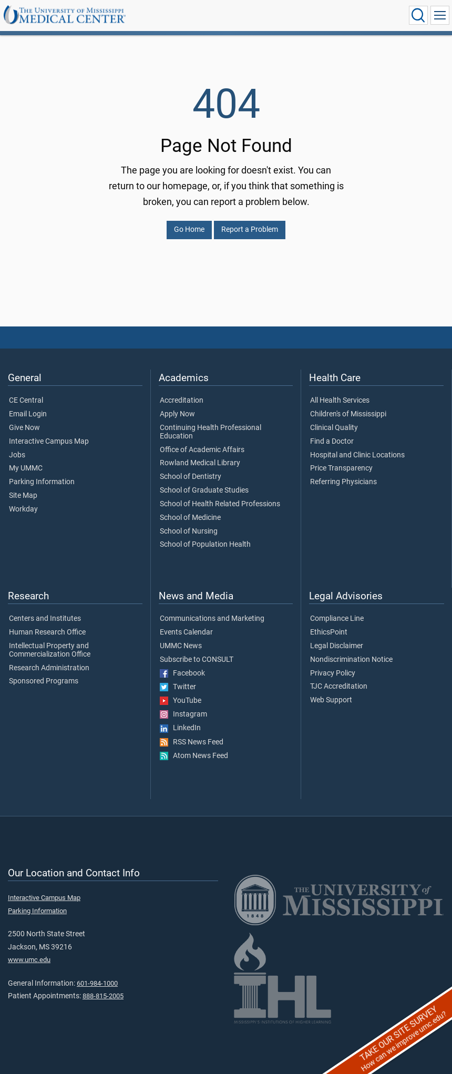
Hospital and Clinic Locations (357, 455)
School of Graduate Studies (204, 490)
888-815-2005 (103, 996)
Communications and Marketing (212, 619)
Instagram (183, 714)
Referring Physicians (343, 482)
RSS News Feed (191, 742)
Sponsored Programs (43, 681)
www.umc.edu (29, 960)
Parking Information (42, 482)
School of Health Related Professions (220, 504)
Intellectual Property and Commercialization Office (49, 650)
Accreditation (181, 400)
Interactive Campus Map (49, 441)
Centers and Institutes (45, 619)
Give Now (24, 428)
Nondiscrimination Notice (351, 660)
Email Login (28, 414)
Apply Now (177, 414)
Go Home (189, 229)
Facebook (182, 673)
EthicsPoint (328, 632)
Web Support (331, 700)
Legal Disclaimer (336, 646)
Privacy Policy (332, 673)
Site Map (23, 496)
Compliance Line (337, 619)
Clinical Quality (334, 428)
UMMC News (181, 646)
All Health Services (339, 400)
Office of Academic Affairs (202, 450)
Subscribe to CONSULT (196, 660)
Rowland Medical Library (200, 463)
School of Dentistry (190, 477)
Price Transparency (341, 468)
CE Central (26, 400)
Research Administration (49, 668)
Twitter (178, 687)
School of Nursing (189, 531)
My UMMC (26, 468)
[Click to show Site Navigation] (439, 15)
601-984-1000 (97, 983)
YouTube (180, 701)
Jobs (17, 455)
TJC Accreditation (338, 686)
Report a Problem (249, 229)
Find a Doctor (332, 441)
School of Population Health (205, 544)
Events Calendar (186, 632)
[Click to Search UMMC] (418, 15)
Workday (23, 509)
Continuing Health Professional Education (210, 432)
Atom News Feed (194, 756)
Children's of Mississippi (348, 414)
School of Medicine (190, 518)
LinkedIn (180, 728)
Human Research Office (47, 632)
